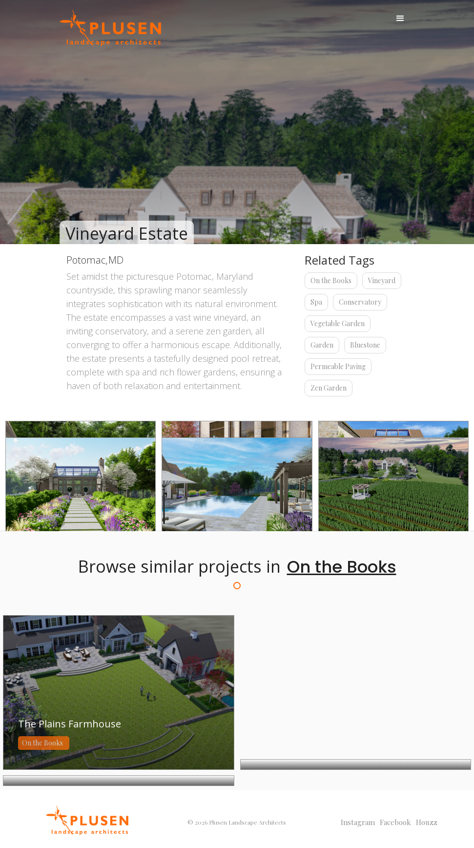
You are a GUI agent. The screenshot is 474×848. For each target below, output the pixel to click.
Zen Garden (328, 388)
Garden (321, 345)
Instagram (358, 822)
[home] (110, 28)
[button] (400, 18)
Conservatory (360, 302)
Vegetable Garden (337, 323)
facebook (395, 822)
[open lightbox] (80, 487)
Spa (316, 302)
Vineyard (381, 280)
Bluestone (365, 345)
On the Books (330, 280)
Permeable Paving (338, 366)
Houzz (426, 822)
